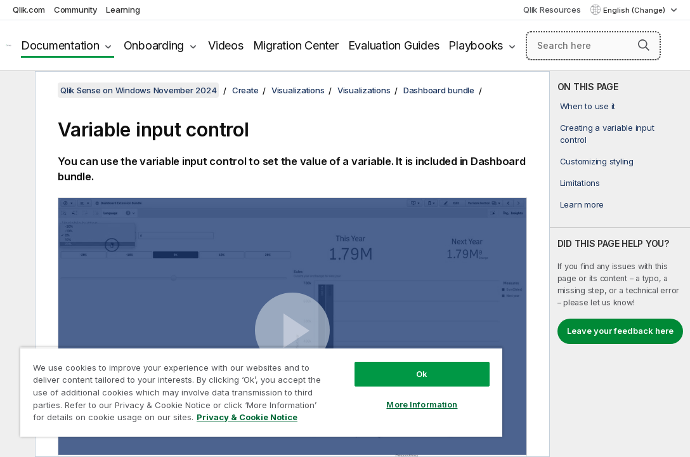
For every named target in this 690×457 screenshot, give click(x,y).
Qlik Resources (552, 9)
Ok (352, 352)
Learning (123, 9)
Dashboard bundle (438, 90)
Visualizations (298, 90)
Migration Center (296, 45)
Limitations (580, 183)
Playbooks (475, 45)
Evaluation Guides (393, 45)
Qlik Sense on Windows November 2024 (138, 90)
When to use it (588, 106)
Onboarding (154, 45)
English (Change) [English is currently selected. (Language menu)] (635, 10)
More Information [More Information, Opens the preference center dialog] (352, 382)
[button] (643, 45)
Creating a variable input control (607, 133)
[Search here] (593, 45)
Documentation (60, 45)
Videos (226, 45)
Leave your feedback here (620, 331)
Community (76, 9)
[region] (220, 381)
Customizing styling (597, 161)
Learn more (582, 204)
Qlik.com (29, 9)
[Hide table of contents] (15, 90)
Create (245, 90)
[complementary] (620, 264)
